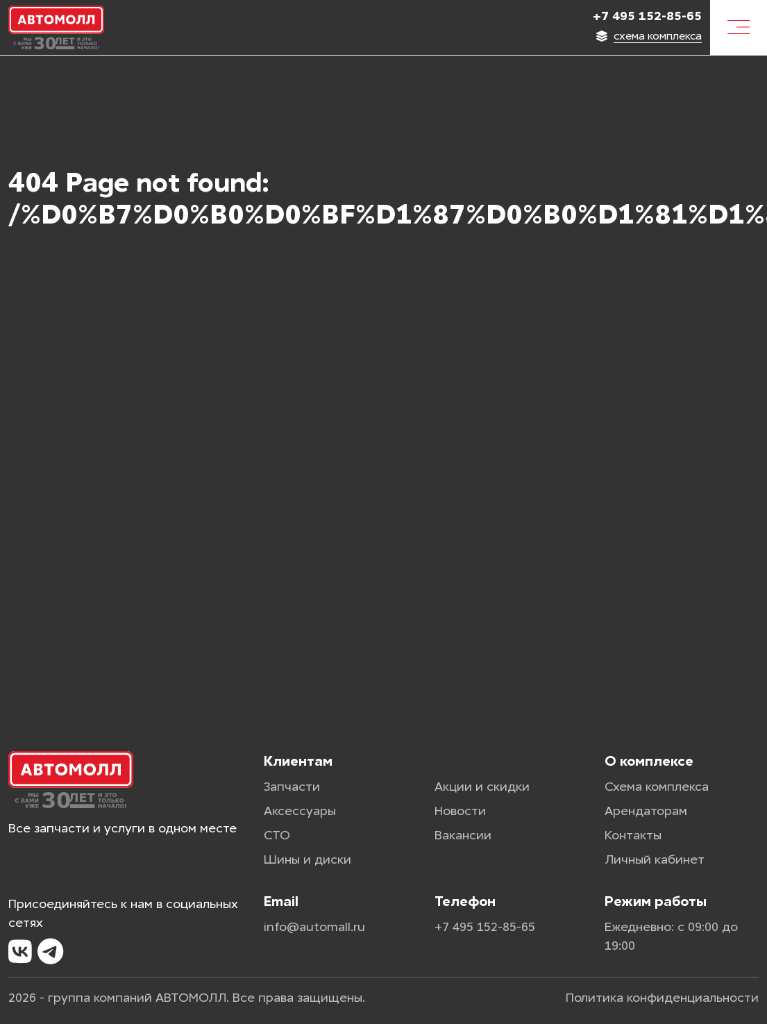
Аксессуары (300, 811)
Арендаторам (646, 811)
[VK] (20, 952)
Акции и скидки (482, 786)
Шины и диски (307, 859)
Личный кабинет (655, 859)
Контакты (633, 835)
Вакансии (463, 835)
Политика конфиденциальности (662, 997)
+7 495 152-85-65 (647, 16)
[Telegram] (50, 952)
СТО (277, 835)
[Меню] (738, 27)
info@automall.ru (314, 926)
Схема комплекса (657, 786)
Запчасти (292, 786)
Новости (460, 811)
